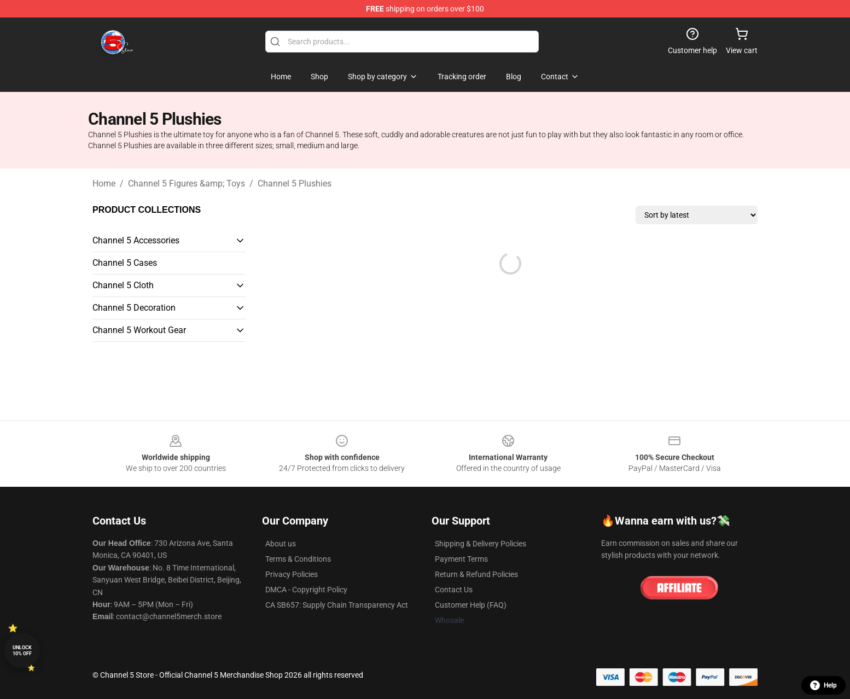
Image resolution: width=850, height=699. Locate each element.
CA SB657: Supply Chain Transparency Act (336, 605)
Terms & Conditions (298, 559)
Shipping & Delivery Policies (480, 543)
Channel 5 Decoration (134, 307)
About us (280, 543)
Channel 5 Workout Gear (139, 330)
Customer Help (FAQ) (470, 605)
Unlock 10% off (22, 650)
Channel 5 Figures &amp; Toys (186, 183)
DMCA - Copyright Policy (306, 589)
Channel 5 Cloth (123, 285)
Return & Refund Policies (476, 574)
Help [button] (823, 685)
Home (103, 183)
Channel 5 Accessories (135, 240)
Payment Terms (461, 559)
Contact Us (454, 589)
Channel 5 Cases (124, 263)
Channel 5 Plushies (294, 183)
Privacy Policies (291, 574)
